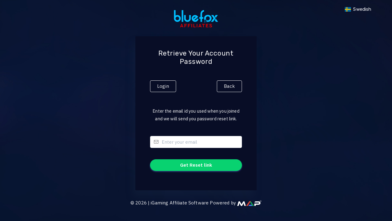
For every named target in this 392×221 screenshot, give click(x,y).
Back (229, 86)
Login (163, 86)
